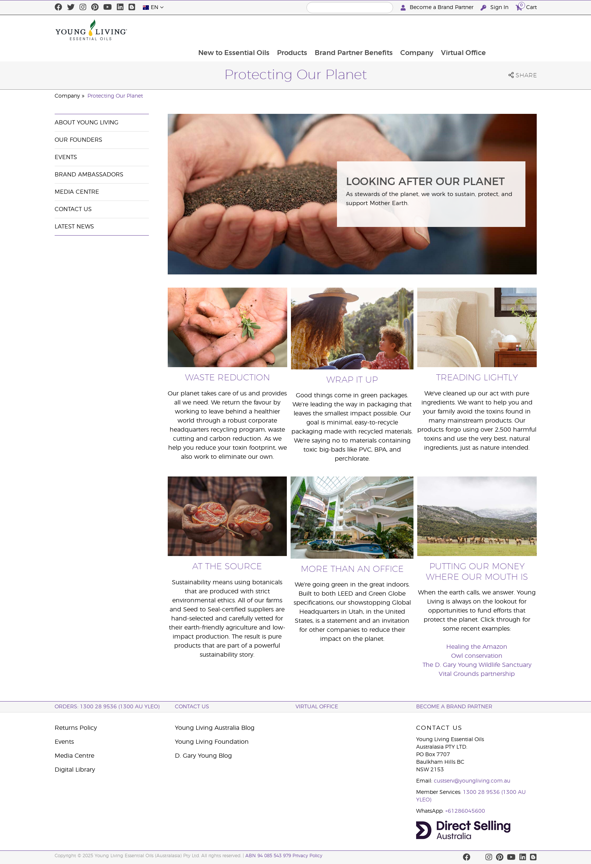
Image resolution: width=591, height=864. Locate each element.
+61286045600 (465, 811)
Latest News (74, 227)
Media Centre (77, 192)
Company (462, 29)
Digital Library (75, 770)
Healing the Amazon (476, 647)
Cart (526, 6)
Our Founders (78, 140)
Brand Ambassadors (89, 175)
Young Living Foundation (212, 742)
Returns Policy (76, 728)
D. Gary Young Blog (203, 756)
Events (66, 157)
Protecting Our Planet (115, 96)
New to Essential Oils (277, 29)
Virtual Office (510, 29)
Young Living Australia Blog (214, 728)
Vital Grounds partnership (477, 674)
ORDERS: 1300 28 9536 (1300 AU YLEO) (107, 706)
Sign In (495, 8)
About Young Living (86, 123)
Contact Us (73, 209)
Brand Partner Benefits (399, 29)
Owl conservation (476, 656)
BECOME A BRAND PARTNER (454, 706)
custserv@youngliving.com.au (472, 781)
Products (337, 29)
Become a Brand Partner (438, 8)
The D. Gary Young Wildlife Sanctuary (477, 665)
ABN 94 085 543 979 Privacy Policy (283, 855)
